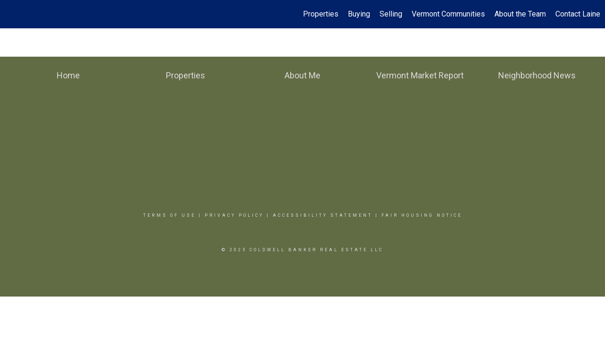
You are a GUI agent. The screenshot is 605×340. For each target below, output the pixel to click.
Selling (391, 13)
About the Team (520, 13)
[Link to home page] (12, 14)
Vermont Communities (448, 13)
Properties (320, 13)
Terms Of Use (169, 215)
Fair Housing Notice (421, 215)
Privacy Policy (234, 215)
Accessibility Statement (322, 215)
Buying (359, 13)
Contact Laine (577, 13)
